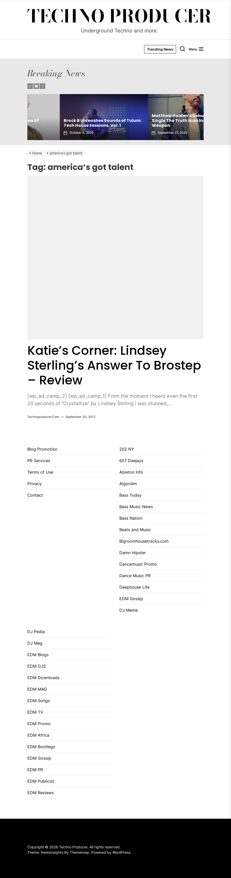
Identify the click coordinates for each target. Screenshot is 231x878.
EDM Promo (39, 723)
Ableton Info (131, 472)
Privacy (34, 483)
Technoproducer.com (43, 417)
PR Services (38, 460)
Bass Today (130, 495)
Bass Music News (136, 506)
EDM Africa (38, 735)
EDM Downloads (43, 677)
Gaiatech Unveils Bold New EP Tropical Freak (63, 123)
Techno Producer (119, 16)
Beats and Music (135, 529)
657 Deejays (131, 460)
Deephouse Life (134, 587)
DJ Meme (128, 610)
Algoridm (128, 483)
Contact (35, 495)
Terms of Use (40, 472)
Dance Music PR (135, 575)
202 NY (126, 449)
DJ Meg (34, 643)
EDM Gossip (131, 598)
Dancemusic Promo (138, 564)
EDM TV (35, 712)
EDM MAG (37, 689)
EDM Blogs (38, 654)
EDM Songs (38, 700)
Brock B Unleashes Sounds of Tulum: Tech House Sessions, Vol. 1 (158, 123)
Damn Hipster (132, 552)
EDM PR (35, 769)
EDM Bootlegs (41, 746)
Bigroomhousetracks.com (144, 541)
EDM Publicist (40, 781)
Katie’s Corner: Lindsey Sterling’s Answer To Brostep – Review (114, 365)
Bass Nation (130, 518)
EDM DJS (36, 666)
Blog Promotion (42, 449)
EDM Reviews (40, 792)
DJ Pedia (36, 631)
